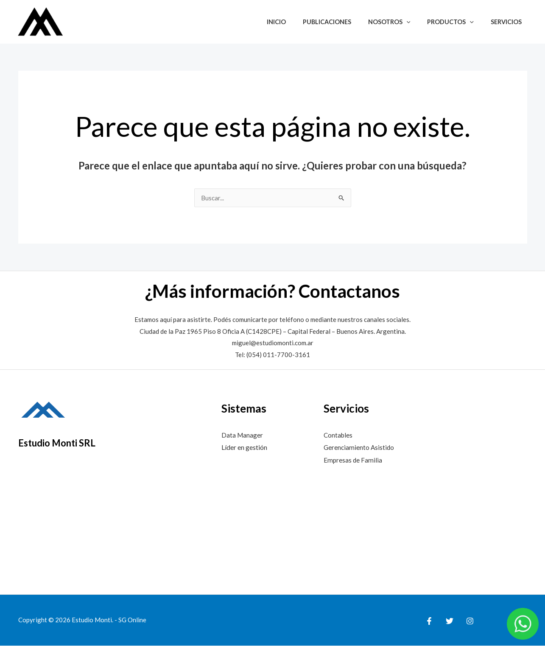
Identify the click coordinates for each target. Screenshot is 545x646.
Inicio (297, 21)
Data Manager (242, 435)
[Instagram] (466, 621)
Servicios (508, 21)
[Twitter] (447, 621)
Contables (339, 435)
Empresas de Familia (353, 460)
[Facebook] (429, 621)
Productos (457, 21)
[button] (418, 21)
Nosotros (401, 21)
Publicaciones (343, 21)
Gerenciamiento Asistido (360, 448)
